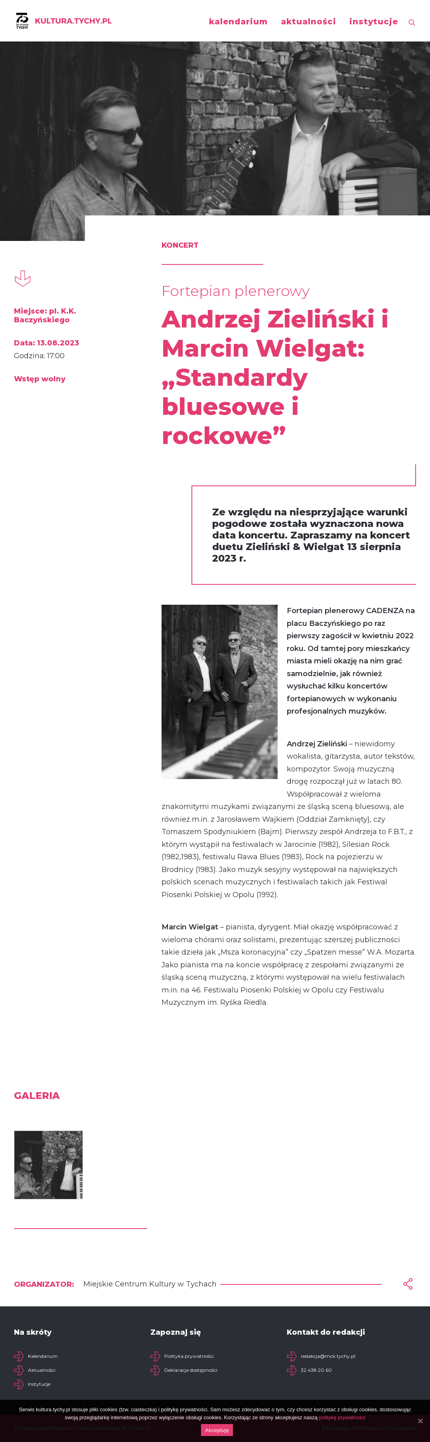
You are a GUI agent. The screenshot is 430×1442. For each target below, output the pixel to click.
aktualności (308, 21)
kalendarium (238, 21)
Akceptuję (217, 1430)
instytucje (373, 21)
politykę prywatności (342, 1417)
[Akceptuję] (420, 1421)
